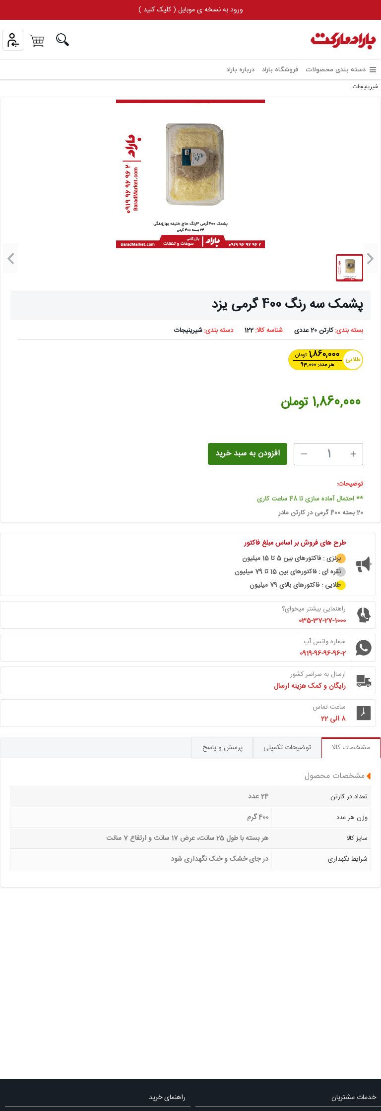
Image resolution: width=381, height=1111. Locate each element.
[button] (370, 258)
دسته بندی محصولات (341, 69)
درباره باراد (240, 69)
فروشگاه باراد (280, 69)
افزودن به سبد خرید (247, 453)
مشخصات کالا (351, 748)
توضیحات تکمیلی (287, 748)
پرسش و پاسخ (222, 748)
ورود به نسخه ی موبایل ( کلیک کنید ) (190, 10)
